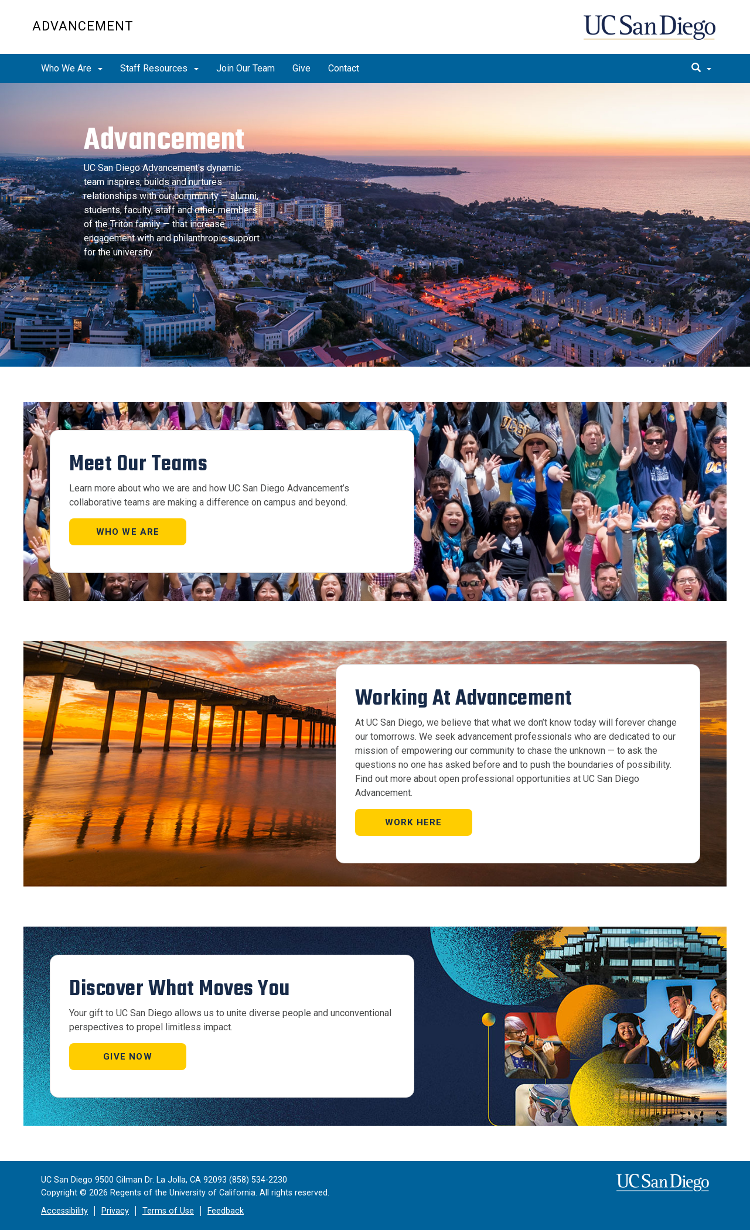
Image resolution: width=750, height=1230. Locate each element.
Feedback (225, 1211)
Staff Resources (159, 68)
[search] (701, 68)
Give (301, 68)
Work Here (413, 822)
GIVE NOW (127, 1056)
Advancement (83, 26)
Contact (343, 68)
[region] (375, 225)
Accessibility (64, 1211)
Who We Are (72, 68)
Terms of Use (168, 1211)
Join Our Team (245, 68)
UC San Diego (651, 33)
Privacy (115, 1211)
